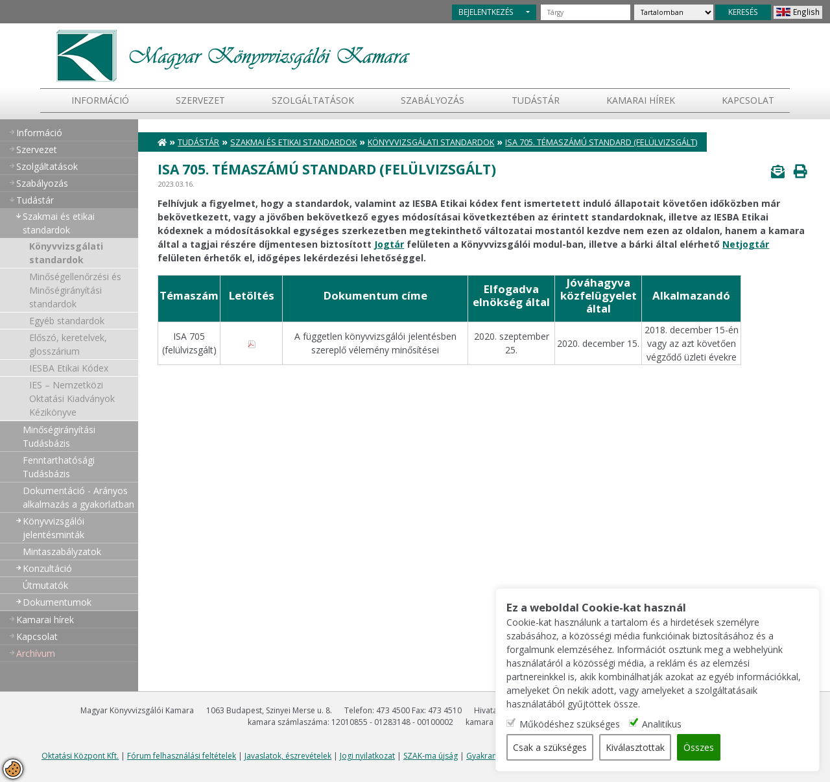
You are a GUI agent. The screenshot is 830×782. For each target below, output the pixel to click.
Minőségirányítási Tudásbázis (59, 436)
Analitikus (662, 724)
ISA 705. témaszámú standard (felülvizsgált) (601, 142)
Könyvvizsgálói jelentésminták (53, 528)
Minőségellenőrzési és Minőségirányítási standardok (75, 290)
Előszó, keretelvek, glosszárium (68, 344)
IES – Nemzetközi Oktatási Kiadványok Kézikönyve (72, 398)
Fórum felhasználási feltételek (181, 755)
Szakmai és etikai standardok (59, 223)
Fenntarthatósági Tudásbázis (59, 467)
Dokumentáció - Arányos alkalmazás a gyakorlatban (78, 497)
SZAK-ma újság (430, 755)
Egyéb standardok (66, 320)
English (806, 11)
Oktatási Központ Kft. (80, 755)
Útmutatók (45, 585)
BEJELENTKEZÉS (486, 11)
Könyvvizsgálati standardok (66, 253)
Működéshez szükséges (569, 724)
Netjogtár (745, 244)
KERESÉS (743, 11)
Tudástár (198, 142)
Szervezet (200, 100)
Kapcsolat (748, 100)
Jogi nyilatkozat (367, 755)
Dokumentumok (57, 602)
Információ (100, 100)
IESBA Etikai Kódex (68, 368)
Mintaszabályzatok (62, 551)
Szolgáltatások (313, 100)
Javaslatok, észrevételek (287, 755)
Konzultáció (47, 568)
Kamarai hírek (640, 100)
